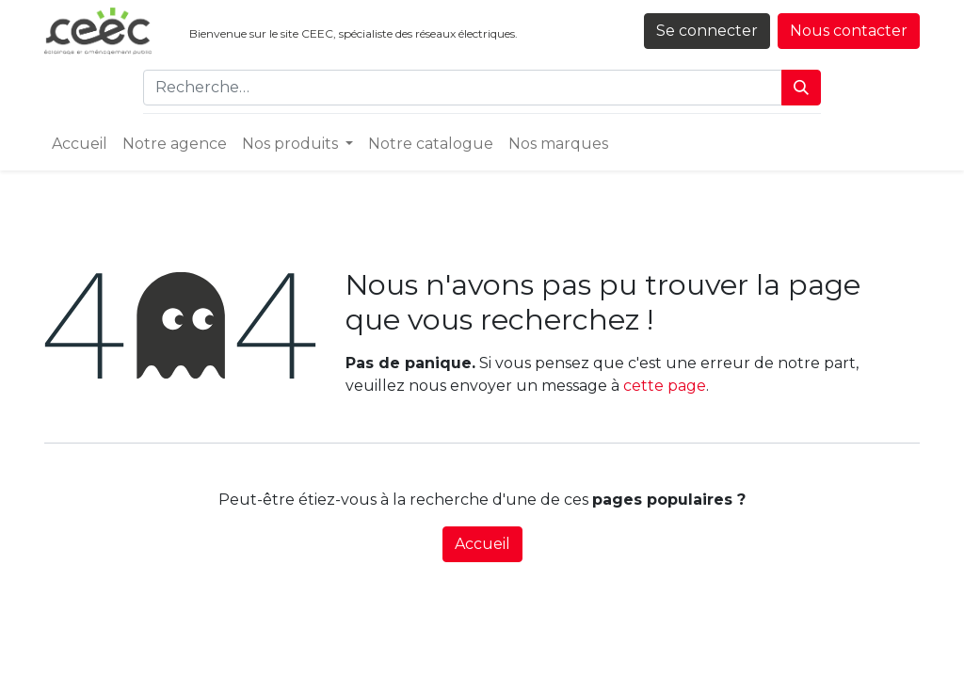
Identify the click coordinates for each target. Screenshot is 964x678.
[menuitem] (79, 144)
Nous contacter (849, 31)
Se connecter (707, 31)
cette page (664, 386)
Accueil (482, 544)
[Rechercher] (801, 87)
